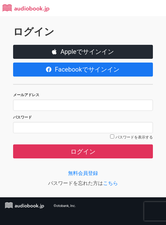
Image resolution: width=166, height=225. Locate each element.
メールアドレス (26, 95)
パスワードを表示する (134, 137)
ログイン (83, 151)
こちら (110, 183)
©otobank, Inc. (65, 206)
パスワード (22, 117)
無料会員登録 (83, 173)
